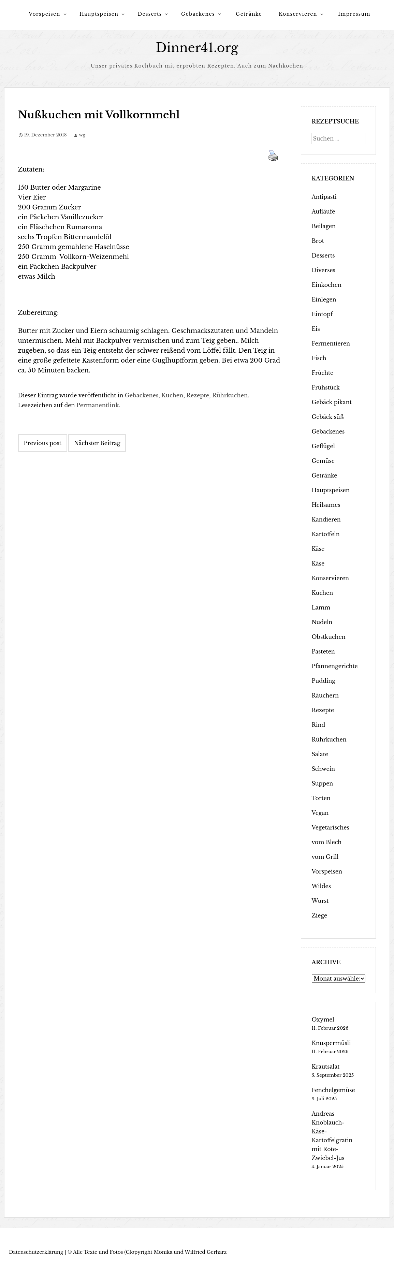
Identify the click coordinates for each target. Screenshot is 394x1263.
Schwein (323, 768)
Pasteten (323, 651)
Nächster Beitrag (97, 443)
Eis (315, 328)
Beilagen (323, 226)
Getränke (249, 14)
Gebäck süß (327, 416)
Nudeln (321, 622)
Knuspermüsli (331, 1043)
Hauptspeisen (98, 14)
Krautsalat (325, 1066)
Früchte (322, 372)
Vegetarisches (330, 827)
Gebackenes (198, 14)
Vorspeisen (44, 14)
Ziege (319, 915)
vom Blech (326, 842)
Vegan (320, 812)
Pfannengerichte (334, 666)
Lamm (320, 607)
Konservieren (298, 14)
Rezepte (197, 395)
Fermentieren (330, 343)
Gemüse (322, 460)
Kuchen (172, 395)
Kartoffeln (325, 534)
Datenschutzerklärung (36, 1252)
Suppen (322, 783)
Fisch (318, 358)
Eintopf (322, 314)
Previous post (42, 443)
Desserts (150, 14)
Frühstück (325, 387)
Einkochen (326, 284)
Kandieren (325, 519)
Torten (320, 798)
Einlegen (323, 299)
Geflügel (323, 446)
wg (82, 135)
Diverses (323, 270)
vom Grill (324, 856)
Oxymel (322, 1019)
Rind (318, 724)
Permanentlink (97, 405)
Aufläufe (323, 211)
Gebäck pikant (331, 402)
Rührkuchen (230, 395)
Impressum (354, 14)
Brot (317, 240)
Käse (317, 548)
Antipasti (323, 196)
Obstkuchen (328, 636)
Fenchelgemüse (333, 1090)
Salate (319, 754)
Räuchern (325, 695)
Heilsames (325, 504)
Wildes (321, 886)
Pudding (323, 680)
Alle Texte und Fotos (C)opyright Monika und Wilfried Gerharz (150, 1252)
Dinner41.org (197, 48)
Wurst (320, 900)
